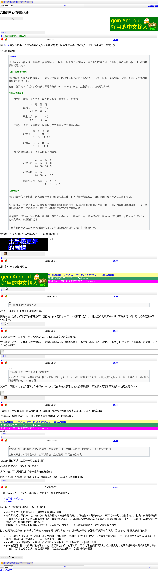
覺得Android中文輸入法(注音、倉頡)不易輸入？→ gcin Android (81, 275)
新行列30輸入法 (14, 498)
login (150, 6)
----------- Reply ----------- (11, 19)
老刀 (4, 290)
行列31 (6, 45)
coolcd (3, 32)
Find (64, 6)
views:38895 (6, 570)
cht (4, 2)
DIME (9, 501)
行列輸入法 (27, 2)
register (155, 6)
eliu (4, 254)
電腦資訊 (11, 2)
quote (115, 39)
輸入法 (19, 2)
